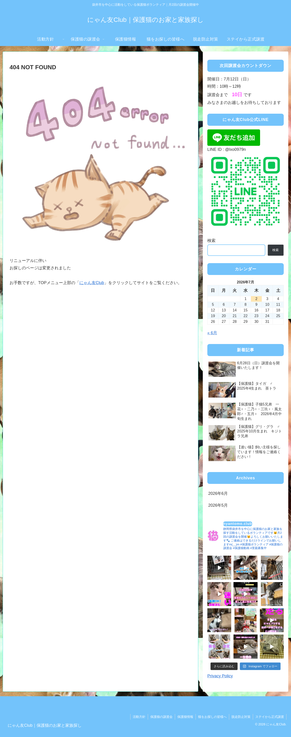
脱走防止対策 (241, 717)
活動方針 (139, 717)
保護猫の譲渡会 (161, 717)
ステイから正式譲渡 (269, 717)
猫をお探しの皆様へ (212, 717)
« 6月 (212, 333)
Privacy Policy (220, 676)
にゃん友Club (91, 282)
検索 (211, 240)
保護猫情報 (185, 717)
